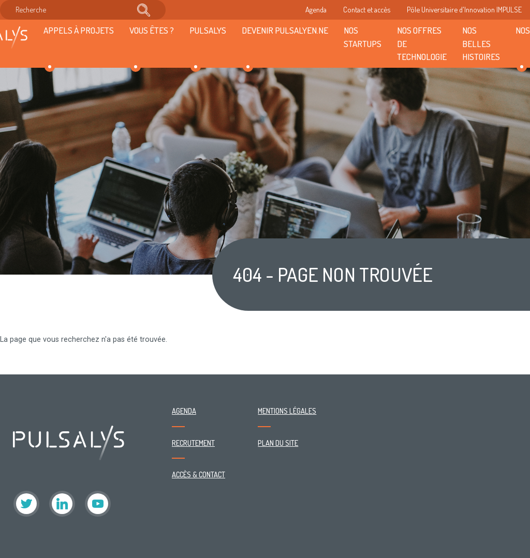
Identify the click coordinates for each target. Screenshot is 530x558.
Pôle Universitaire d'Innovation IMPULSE (464, 9)
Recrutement (193, 442)
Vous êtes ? (151, 30)
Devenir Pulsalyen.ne (285, 30)
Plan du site (278, 442)
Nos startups (362, 36)
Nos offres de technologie (422, 43)
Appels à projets (78, 30)
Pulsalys (207, 30)
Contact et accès (366, 9)
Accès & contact (198, 474)
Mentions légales (287, 410)
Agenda (316, 9)
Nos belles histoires (481, 43)
